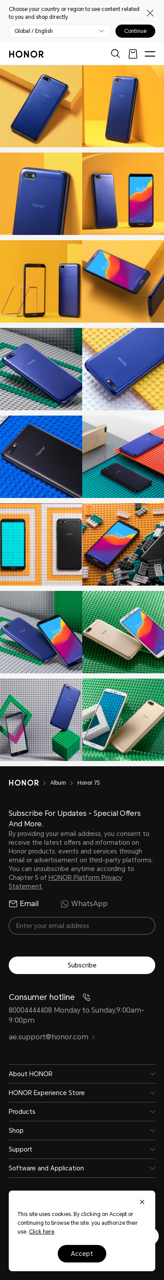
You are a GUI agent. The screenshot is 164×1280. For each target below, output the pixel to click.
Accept (82, 1253)
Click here (41, 1232)
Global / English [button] (33, 31)
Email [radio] (23, 904)
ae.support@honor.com (52, 1037)
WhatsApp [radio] (84, 904)
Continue (135, 31)
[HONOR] (29, 782)
